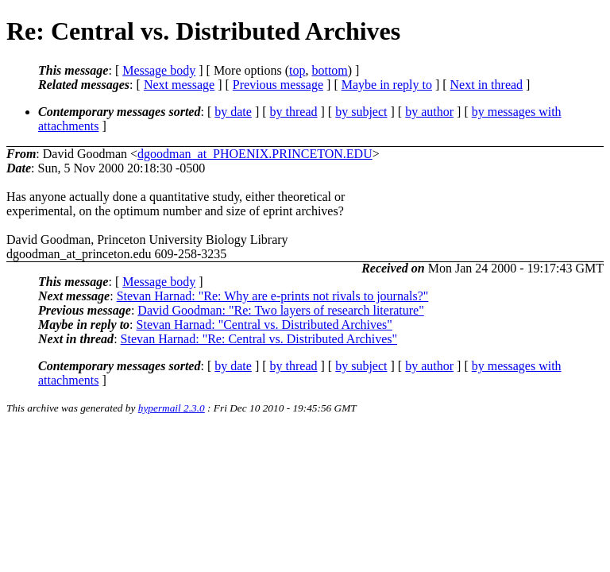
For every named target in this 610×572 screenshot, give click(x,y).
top (297, 70)
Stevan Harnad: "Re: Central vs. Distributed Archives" (259, 339)
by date (233, 111)
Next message (179, 84)
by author (429, 111)
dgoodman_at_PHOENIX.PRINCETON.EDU (255, 153)
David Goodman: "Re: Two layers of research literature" (280, 310)
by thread (294, 111)
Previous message (278, 84)
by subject (361, 111)
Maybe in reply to (387, 84)
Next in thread (486, 84)
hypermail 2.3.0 (171, 408)
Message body (158, 70)
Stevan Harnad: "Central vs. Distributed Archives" (264, 324)
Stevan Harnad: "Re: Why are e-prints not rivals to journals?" (273, 296)
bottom (329, 70)
